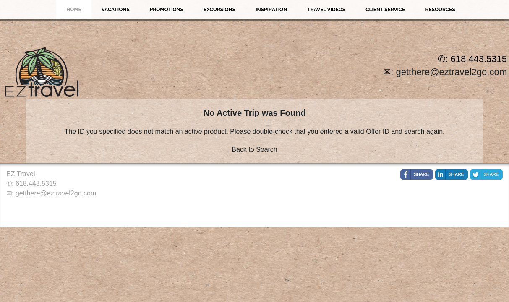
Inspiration (271, 10)
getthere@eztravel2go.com (451, 72)
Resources (440, 10)
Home (73, 10)
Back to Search (254, 149)
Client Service (385, 10)
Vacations (116, 10)
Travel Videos (326, 10)
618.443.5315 (36, 183)
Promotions (166, 10)
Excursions (219, 10)
